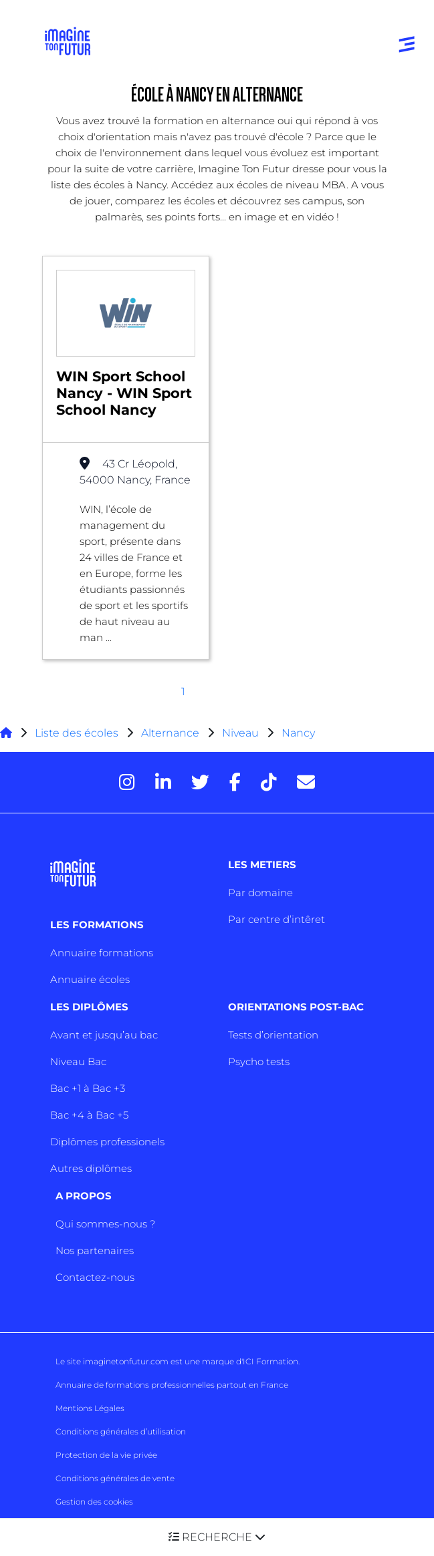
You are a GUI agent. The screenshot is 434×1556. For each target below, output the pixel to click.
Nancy (298, 733)
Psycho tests (259, 1061)
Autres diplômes (91, 1168)
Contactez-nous (95, 1277)
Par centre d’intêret (276, 919)
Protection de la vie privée (106, 1455)
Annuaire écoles (90, 979)
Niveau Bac (78, 1061)
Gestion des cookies (94, 1502)
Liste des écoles (76, 733)
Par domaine (260, 892)
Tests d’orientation (273, 1034)
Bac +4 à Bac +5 (89, 1115)
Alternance (170, 733)
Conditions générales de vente (115, 1478)
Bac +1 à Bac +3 (87, 1088)
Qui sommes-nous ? (105, 1223)
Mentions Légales (90, 1408)
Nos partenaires (95, 1250)
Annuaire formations (101, 952)
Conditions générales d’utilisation (121, 1431)
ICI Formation (270, 1361)
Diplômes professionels (107, 1141)
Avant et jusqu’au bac (104, 1034)
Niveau (241, 733)
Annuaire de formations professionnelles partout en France (172, 1385)
